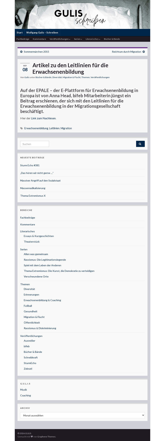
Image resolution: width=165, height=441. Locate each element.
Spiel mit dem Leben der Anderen (42, 265)
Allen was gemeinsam (36, 254)
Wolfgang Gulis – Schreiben (42, 32)
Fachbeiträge (23, 39)
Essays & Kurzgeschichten (39, 235)
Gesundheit (30, 311)
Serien (78, 39)
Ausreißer (29, 340)
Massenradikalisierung (32, 188)
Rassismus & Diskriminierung (40, 328)
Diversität (57, 77)
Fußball (28, 305)
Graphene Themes (46, 436)
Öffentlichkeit (32, 322)
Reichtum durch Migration (126, 51)
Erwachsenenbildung (36, 128)
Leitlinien (54, 128)
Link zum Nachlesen (43, 118)
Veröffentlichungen (60, 39)
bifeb (27, 346)
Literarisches (93, 39)
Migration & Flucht (72, 77)
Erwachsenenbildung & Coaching (42, 300)
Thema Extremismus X (32, 195)
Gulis (26, 77)
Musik (23, 389)
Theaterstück (32, 241)
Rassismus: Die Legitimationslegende (45, 259)
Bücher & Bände (112, 39)
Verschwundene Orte (36, 276)
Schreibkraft (31, 357)
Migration (66, 128)
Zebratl (28, 368)
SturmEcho (30, 363)
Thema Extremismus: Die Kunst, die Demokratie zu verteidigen (59, 270)
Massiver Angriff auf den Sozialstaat (40, 180)
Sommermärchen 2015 (36, 51)
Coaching (25, 395)
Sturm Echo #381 (30, 165)
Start (20, 32)
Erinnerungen (31, 294)
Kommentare (39, 39)
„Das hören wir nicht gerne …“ (37, 172)
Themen (85, 77)
